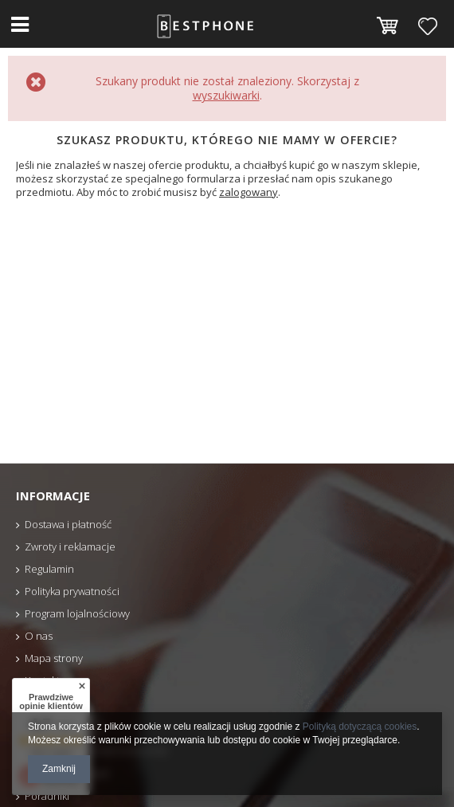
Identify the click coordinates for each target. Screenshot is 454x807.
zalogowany (248, 192)
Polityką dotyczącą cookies (360, 726)
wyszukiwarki (226, 95)
